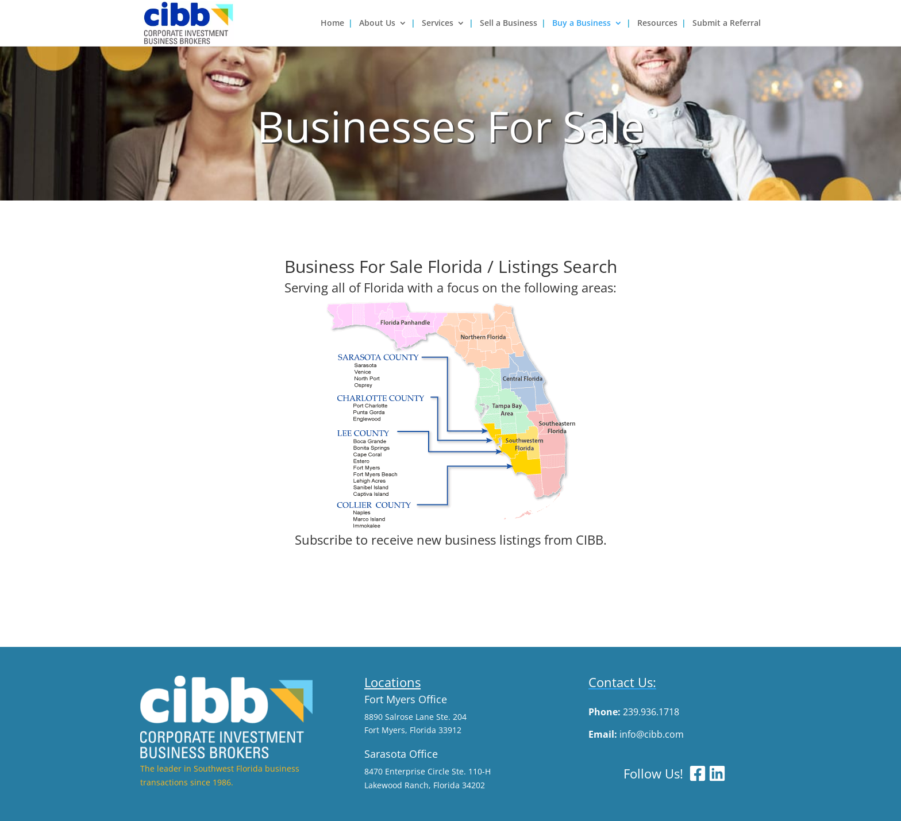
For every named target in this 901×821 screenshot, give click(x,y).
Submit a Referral (726, 23)
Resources (657, 23)
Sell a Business (508, 23)
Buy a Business (581, 23)
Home (332, 23)
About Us (377, 23)
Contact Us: (622, 682)
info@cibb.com (651, 734)
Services (437, 23)
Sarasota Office (401, 754)
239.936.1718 (651, 712)
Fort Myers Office (405, 699)
